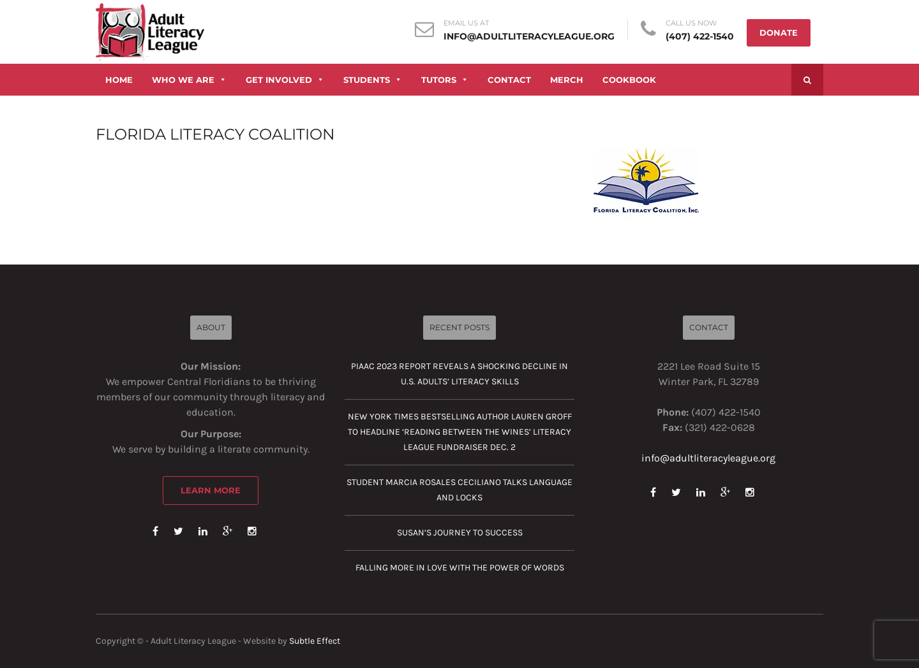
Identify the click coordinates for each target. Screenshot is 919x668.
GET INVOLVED (285, 80)
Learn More (211, 490)
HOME (119, 80)
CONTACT (509, 80)
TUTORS (444, 80)
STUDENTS (372, 80)
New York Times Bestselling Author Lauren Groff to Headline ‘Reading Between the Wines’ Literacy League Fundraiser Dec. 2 (460, 432)
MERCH (566, 80)
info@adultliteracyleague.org (529, 36)
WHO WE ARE (189, 80)
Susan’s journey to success (460, 532)
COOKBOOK (629, 80)
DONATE (778, 32)
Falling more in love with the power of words (459, 567)
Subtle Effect (314, 640)
